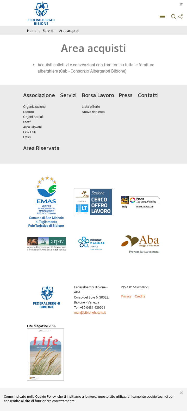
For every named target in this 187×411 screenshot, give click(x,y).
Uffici (27, 137)
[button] (173, 17)
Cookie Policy (45, 396)
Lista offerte (91, 107)
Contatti (148, 95)
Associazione (39, 95)
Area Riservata (41, 148)
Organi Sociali (33, 117)
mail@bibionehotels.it (90, 312)
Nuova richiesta (93, 112)
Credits (140, 296)
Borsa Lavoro (98, 95)
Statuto (28, 112)
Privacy (126, 296)
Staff (27, 122)
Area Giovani (32, 127)
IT (181, 4)
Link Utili (29, 132)
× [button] (181, 393)
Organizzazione (34, 107)
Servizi (68, 95)
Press (126, 95)
